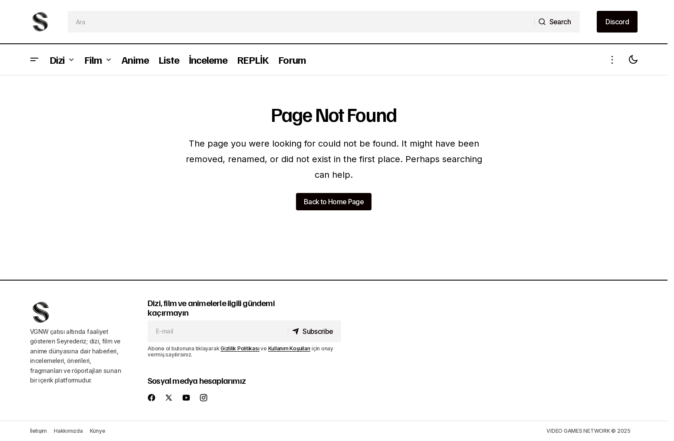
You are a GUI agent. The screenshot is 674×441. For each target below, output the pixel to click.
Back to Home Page (334, 201)
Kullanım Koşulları (289, 348)
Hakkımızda (68, 431)
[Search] (556, 21)
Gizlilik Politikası (239, 348)
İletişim (38, 431)
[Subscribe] (313, 331)
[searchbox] (301, 21)
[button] (34, 59)
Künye (97, 431)
